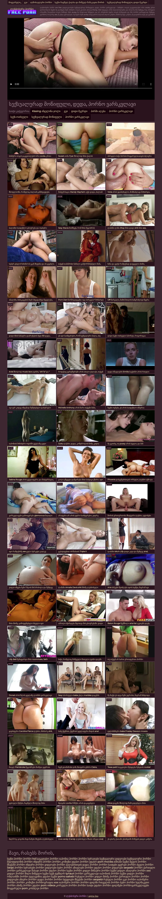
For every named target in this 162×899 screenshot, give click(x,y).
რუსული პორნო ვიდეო (88, 876)
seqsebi (129, 867)
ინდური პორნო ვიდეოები (41, 864)
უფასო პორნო (79, 861)
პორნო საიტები (108, 864)
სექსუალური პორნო (139, 858)
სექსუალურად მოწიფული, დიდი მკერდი (127, 2)
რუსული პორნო (112, 879)
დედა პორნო (90, 864)
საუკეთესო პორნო (47, 858)
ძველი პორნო (138, 861)
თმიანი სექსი (121, 861)
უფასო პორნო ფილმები (108, 885)
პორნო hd (29, 858)
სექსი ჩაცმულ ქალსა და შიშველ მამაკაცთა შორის (79, 2)
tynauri (70, 873)
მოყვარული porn (17, 888)
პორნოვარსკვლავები (136, 885)
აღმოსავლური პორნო (41, 2)
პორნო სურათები (88, 858)
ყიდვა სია (93, 896)
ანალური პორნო (136, 870)
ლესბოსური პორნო (22, 9)
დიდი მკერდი (79, 111)
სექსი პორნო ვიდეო (78, 870)
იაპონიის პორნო (109, 873)
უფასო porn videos (44, 885)
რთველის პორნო (108, 882)
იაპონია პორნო (68, 858)
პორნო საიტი (85, 885)
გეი (25, 2)
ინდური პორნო (42, 861)
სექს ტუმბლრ (57, 873)
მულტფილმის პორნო (20, 861)
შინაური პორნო (100, 870)
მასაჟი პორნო (40, 870)
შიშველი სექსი (40, 873)
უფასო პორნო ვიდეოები (108, 867)
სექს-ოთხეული (19, 116)
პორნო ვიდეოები (46, 867)
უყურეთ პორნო (127, 864)
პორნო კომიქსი (61, 861)
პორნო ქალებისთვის (69, 864)
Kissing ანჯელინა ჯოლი (46, 111)
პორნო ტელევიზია (31, 876)
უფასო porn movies (101, 861)
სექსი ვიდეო (117, 870)
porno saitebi (66, 876)
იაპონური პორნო (69, 882)
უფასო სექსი (50, 876)
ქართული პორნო (129, 876)
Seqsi (10, 867)
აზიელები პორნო (83, 867)
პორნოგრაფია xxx (47, 882)
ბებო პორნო (65, 867)
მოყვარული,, (15, 2)
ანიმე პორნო (24, 885)
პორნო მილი (23, 873)
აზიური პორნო (28, 879)
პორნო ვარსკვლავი (121, 111)
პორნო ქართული (144, 867)
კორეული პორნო (66, 885)
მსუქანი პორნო (16, 864)
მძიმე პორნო (111, 876)
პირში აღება (98, 111)
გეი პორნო (129, 879)
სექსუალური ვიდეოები (113, 858)
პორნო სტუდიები (64, 879)
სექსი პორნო (15, 858)
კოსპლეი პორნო (38, 888)
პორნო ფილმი (89, 882)
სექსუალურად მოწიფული (47, 116)
